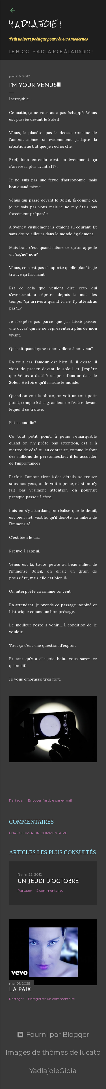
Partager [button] (16, 800)
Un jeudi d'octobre (48, 881)
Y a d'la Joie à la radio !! (63, 51)
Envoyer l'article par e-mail (50, 800)
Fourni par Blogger (53, 1034)
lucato (90, 1052)
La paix (20, 990)
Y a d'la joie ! (35, 23)
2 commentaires (49, 890)
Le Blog (19, 51)
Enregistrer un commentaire (38, 833)
